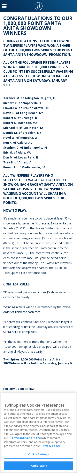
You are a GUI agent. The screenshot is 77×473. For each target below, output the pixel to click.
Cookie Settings (38, 454)
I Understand (38, 465)
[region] (38, 433)
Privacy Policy (51, 446)
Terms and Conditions (25, 438)
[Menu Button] (4, 6)
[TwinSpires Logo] (38, 6)
